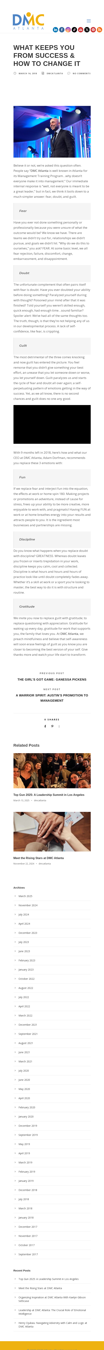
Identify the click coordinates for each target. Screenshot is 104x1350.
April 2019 (24, 1144)
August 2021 (26, 1033)
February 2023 (27, 951)
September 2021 (28, 1024)
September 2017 (28, 1245)
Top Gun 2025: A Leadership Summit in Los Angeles (48, 785)
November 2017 (27, 1226)
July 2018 (24, 1189)
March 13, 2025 (21, 791)
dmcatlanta (54, 73)
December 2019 (27, 1116)
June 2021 (24, 1042)
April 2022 (24, 997)
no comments (80, 73)
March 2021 (25, 1052)
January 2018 (26, 1208)
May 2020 (24, 1079)
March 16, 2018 (28, 73)
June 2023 (24, 941)
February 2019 (27, 1162)
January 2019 (26, 1171)
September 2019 (28, 1125)
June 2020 (24, 1070)
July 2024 (24, 905)
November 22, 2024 (23, 854)
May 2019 (24, 1134)
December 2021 (27, 1015)
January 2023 (26, 960)
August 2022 (26, 978)
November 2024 (27, 896)
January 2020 (26, 1107)
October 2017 (26, 1235)
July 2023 (24, 932)
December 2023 (27, 923)
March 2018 (25, 1199)
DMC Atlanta (28, 170)
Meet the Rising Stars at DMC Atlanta (38, 848)
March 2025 (25, 886)
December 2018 (27, 1180)
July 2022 (24, 987)
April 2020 (24, 1088)
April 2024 (24, 914)
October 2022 (26, 969)
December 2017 (27, 1217)
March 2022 (25, 1006)
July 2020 (24, 1061)
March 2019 (25, 1153)
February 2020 (27, 1098)
